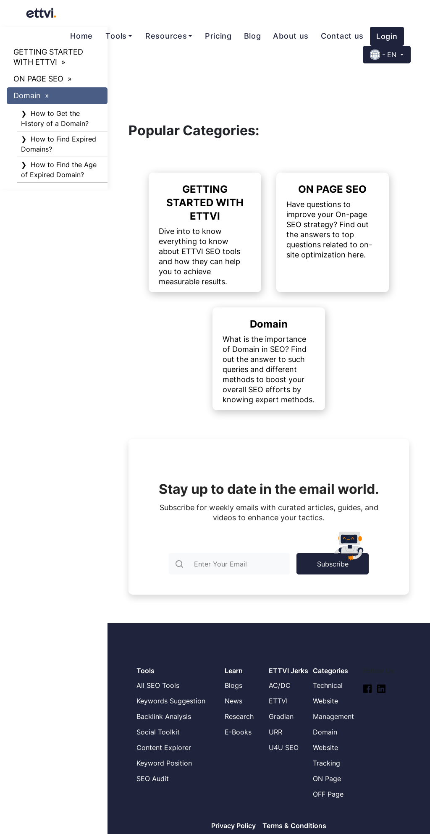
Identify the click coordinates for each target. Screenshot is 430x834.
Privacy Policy (233, 825)
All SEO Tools (157, 685)
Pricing (218, 35)
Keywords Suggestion (170, 701)
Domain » (31, 95)
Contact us (342, 35)
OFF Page (328, 794)
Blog (252, 35)
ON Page (327, 778)
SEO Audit (152, 778)
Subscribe (343, 560)
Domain (325, 732)
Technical (328, 685)
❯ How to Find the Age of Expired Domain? (59, 169)
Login (387, 36)
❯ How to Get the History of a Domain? (55, 118)
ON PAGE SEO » (42, 78)
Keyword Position (164, 763)
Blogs (233, 685)
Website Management (333, 709)
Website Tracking (326, 755)
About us (291, 35)
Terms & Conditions (294, 825)
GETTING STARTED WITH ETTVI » (48, 56)
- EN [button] (384, 55)
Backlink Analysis (163, 716)
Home (81, 35)
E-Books (238, 732)
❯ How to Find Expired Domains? (58, 144)
